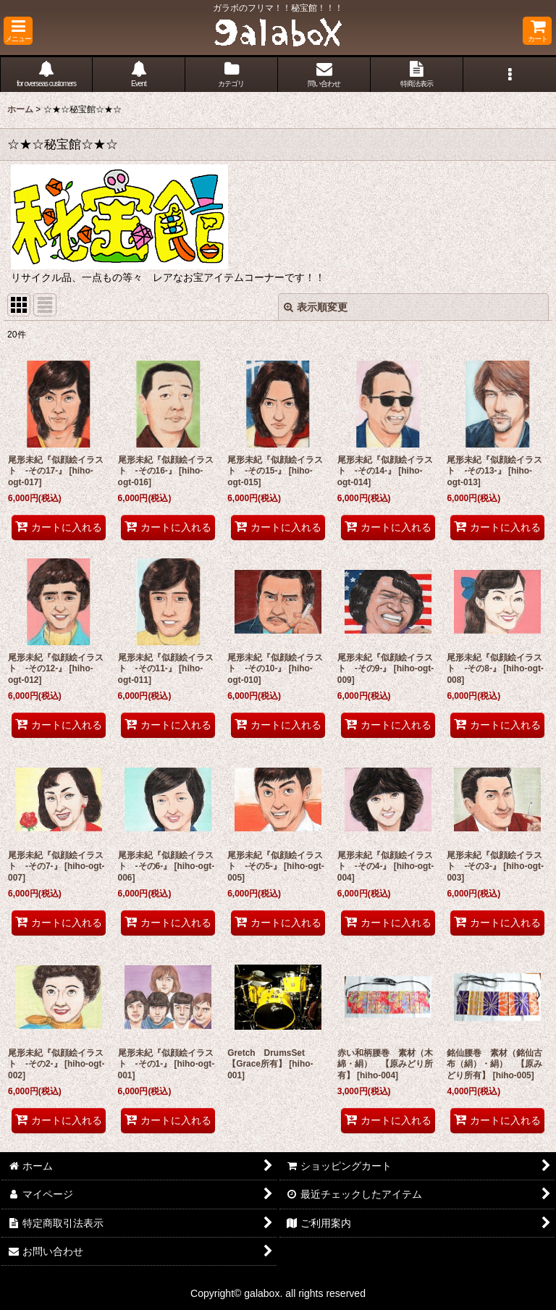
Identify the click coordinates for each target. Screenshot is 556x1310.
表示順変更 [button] (316, 307)
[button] (18, 31)
